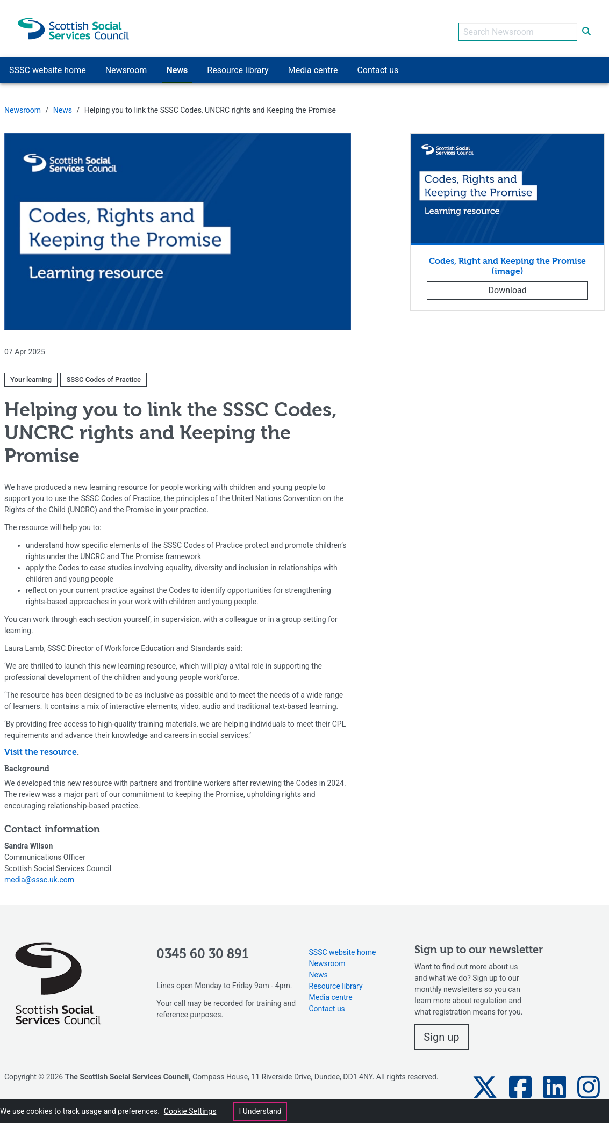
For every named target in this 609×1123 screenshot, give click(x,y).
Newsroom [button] (126, 64)
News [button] (177, 64)
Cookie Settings (190, 1111)
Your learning (31, 373)
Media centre (331, 991)
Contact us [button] (377, 64)
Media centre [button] (313, 64)
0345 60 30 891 (202, 948)
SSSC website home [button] (47, 64)
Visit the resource (40, 746)
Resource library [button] (237, 64)
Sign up (441, 1031)
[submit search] (586, 26)
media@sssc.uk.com (39, 874)
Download (508, 284)
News (62, 104)
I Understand (260, 1111)
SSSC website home (342, 946)
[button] (485, 1081)
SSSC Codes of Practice (103, 373)
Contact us (327, 1002)
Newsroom (22, 104)
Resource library (336, 980)
